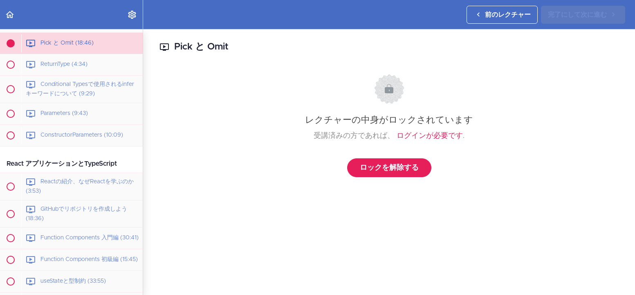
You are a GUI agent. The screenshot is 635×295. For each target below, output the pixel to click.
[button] (10, 14)
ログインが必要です (430, 136)
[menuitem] (132, 14)
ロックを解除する (389, 167)
